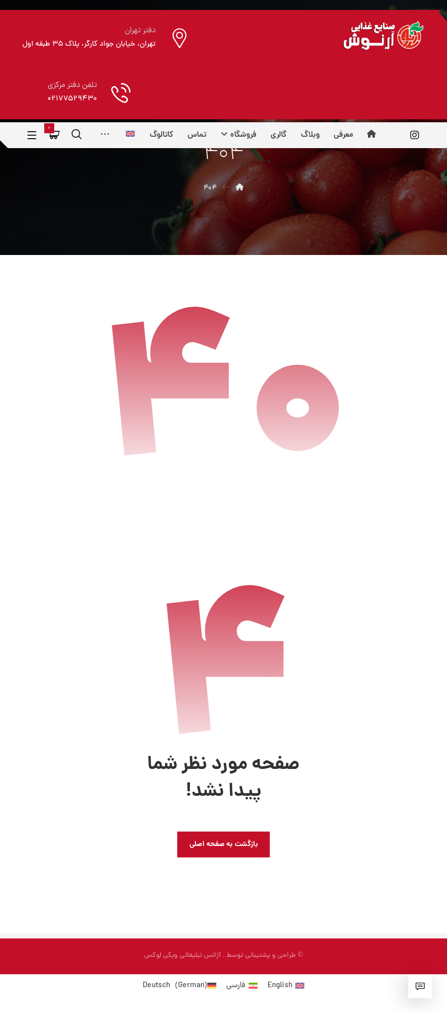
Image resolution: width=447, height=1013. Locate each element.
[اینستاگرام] (415, 135)
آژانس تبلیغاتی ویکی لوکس (182, 955)
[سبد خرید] (54, 135)
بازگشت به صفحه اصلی (223, 844)
